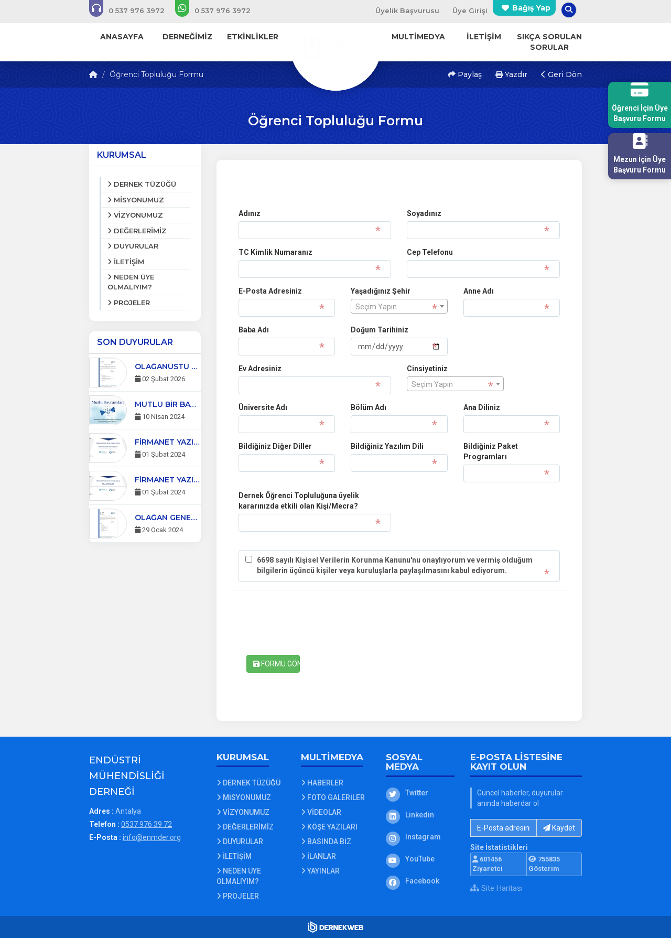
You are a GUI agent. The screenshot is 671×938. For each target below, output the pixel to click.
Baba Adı (254, 330)
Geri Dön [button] (561, 74)
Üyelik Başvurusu (407, 10)
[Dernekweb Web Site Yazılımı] (336, 927)
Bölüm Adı (368, 407)
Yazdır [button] (511, 74)
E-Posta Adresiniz (270, 291)
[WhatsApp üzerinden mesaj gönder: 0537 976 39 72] (220, 10)
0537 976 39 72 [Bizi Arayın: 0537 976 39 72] (146, 824)
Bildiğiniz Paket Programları (490, 451)
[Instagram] (420, 837)
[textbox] (399, 306)
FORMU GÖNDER (276, 664)
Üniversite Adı (263, 407)
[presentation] (318, 623)
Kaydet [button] (559, 828)
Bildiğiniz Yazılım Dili (387, 446)
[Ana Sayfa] (335, 44)
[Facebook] (420, 881)
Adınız (250, 213)
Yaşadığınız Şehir (380, 291)
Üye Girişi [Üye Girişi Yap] (470, 10)
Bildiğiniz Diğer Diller (275, 446)
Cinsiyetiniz (427, 368)
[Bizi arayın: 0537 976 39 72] (134, 10)
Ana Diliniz (481, 407)
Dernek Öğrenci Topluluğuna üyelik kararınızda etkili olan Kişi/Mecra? (299, 500)
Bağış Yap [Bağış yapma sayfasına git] (531, 8)
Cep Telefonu (430, 252)
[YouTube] (420, 859)
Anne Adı (478, 291)
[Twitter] (420, 793)
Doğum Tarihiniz (379, 330)
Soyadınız (424, 213)
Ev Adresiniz (260, 368)
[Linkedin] (420, 815)
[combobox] (399, 306)
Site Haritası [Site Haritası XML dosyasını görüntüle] (496, 888)
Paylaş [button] (465, 74)
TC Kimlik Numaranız (275, 252)
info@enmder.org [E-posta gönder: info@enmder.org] (152, 837)
